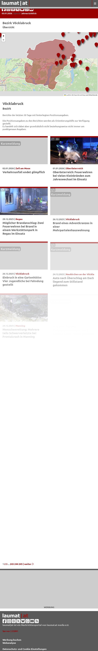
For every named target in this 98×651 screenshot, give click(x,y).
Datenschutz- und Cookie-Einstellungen (25, 648)
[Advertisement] (49, 588)
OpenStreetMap (79, 95)
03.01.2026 (7, 13)
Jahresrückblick (28, 13)
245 (20, 563)
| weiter (28, 563)
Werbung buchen (12, 639)
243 (12, 563)
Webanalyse (9, 642)
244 (16, 563)
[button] (94, 33)
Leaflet (67, 95)
